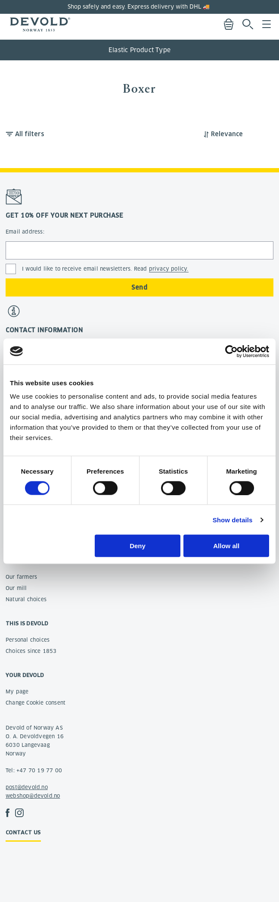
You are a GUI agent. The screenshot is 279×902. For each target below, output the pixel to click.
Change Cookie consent (35, 702)
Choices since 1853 (31, 651)
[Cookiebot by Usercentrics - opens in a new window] (231, 351)
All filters (29, 134)
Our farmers (21, 577)
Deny (138, 545)
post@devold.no (27, 787)
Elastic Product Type (139, 50)
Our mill (16, 588)
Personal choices (28, 640)
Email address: (25, 231)
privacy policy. (169, 268)
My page (17, 691)
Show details (233, 519)
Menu (266, 24)
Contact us (23, 832)
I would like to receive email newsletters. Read (105, 268)
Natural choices (26, 599)
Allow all (226, 545)
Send (139, 287)
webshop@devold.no (33, 796)
